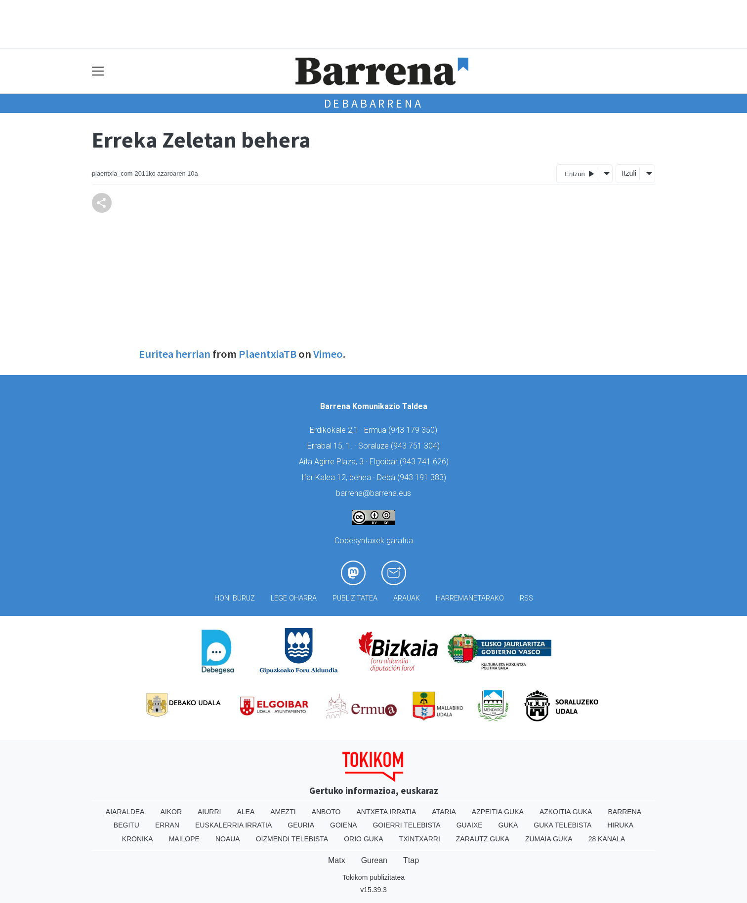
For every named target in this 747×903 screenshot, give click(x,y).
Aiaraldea (125, 812)
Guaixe (469, 825)
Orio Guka (363, 839)
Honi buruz (234, 598)
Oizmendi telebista (292, 839)
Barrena (624, 812)
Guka (508, 825)
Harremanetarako (470, 598)
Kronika (137, 839)
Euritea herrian (174, 354)
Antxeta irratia (386, 812)
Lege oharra (294, 598)
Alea (245, 812)
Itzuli (629, 173)
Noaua (227, 839)
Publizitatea (354, 598)
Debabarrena (373, 103)
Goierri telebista (406, 825)
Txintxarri (419, 839)
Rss (526, 598)
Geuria (301, 825)
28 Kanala (606, 839)
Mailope (184, 839)
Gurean (374, 860)
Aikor (171, 812)
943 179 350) (414, 430)
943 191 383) (423, 477)
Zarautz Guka (482, 839)
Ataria (444, 812)
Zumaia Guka (549, 839)
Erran (167, 825)
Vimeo (328, 354)
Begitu (126, 825)
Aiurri (209, 812)
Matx (336, 860)
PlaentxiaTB (267, 354)
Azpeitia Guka (498, 812)
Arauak (406, 598)
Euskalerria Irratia (233, 825)
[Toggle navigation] (98, 71)
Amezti (282, 812)
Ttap (411, 860)
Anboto (326, 812)
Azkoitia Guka (566, 812)
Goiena (343, 825)
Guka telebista (562, 825)
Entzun (579, 173)
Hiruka (620, 825)
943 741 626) (425, 461)
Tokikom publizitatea (373, 877)
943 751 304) (416, 446)
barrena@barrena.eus (373, 493)
